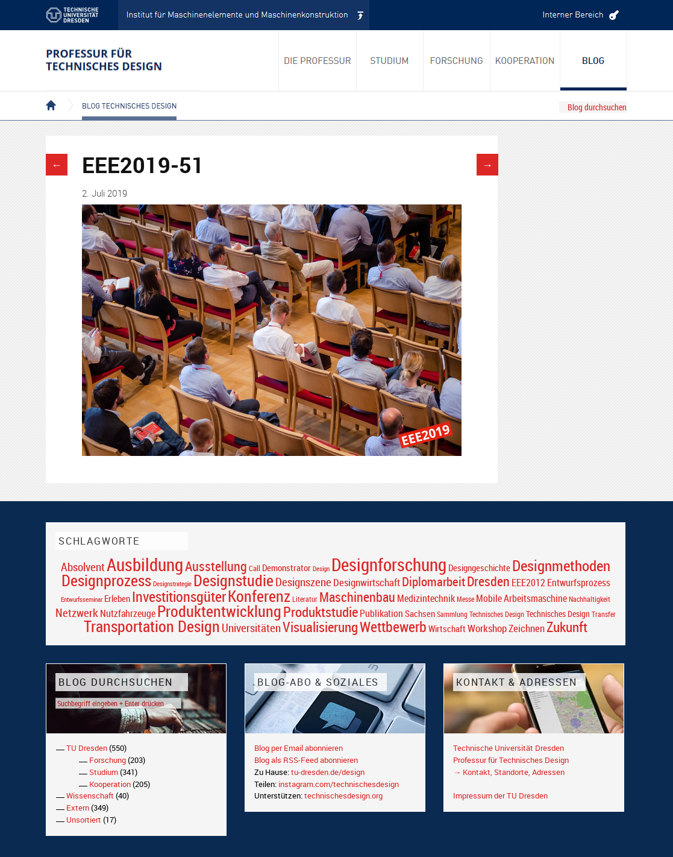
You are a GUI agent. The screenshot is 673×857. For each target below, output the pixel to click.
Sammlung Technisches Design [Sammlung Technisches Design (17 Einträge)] (480, 614)
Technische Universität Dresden (508, 747)
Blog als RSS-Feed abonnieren (306, 759)
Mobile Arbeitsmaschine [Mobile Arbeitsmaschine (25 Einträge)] (521, 598)
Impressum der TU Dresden (500, 795)
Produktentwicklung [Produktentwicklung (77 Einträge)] (219, 611)
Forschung (107, 759)
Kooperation (110, 784)
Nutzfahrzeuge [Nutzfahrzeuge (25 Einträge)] (127, 613)
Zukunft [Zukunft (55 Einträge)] (566, 626)
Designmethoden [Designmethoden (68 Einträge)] (561, 565)
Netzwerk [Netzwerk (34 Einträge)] (76, 612)
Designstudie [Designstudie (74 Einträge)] (233, 580)
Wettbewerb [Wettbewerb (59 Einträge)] (393, 626)
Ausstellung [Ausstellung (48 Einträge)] (216, 566)
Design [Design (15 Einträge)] (321, 568)
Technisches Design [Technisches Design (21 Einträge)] (558, 613)
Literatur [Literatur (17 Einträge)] (305, 599)
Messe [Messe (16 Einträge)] (465, 599)
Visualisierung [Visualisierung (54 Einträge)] (320, 627)
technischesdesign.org (343, 795)
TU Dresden (86, 747)
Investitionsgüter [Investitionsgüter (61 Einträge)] (179, 596)
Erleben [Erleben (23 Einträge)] (117, 598)
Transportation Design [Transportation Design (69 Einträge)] (152, 626)
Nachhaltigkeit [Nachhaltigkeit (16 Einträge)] (589, 599)
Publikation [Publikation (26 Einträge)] (381, 613)
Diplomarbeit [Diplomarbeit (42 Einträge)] (433, 581)
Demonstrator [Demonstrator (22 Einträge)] (286, 568)
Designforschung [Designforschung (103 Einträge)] (388, 564)
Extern (77, 807)
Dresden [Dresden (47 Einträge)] (488, 581)
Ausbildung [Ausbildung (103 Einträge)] (145, 564)
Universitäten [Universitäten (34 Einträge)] (251, 627)
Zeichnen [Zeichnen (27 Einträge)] (527, 628)
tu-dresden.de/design (328, 772)
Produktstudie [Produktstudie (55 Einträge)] (320, 611)
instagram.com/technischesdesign (338, 784)
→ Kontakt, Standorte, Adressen (509, 772)
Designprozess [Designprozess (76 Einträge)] (106, 580)
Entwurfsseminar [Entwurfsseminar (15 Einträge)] (81, 599)
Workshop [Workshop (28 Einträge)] (487, 628)
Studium (103, 772)
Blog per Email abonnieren (298, 747)
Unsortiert (83, 819)
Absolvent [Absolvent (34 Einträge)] (83, 566)
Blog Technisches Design (119, 95)
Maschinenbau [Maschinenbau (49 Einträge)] (357, 597)
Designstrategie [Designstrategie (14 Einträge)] (172, 584)
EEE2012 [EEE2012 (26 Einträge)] (528, 582)
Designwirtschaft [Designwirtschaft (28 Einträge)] (366, 582)
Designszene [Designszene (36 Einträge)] (303, 582)
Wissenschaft (90, 795)
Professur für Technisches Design (511, 759)
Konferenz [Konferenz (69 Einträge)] (259, 596)
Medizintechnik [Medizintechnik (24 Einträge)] (426, 598)
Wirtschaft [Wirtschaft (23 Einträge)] (447, 628)
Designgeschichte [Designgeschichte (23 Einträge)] (479, 567)
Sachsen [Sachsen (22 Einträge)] (420, 613)
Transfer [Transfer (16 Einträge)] (604, 614)
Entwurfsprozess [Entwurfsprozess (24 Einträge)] (578, 583)
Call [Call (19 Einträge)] (254, 568)
